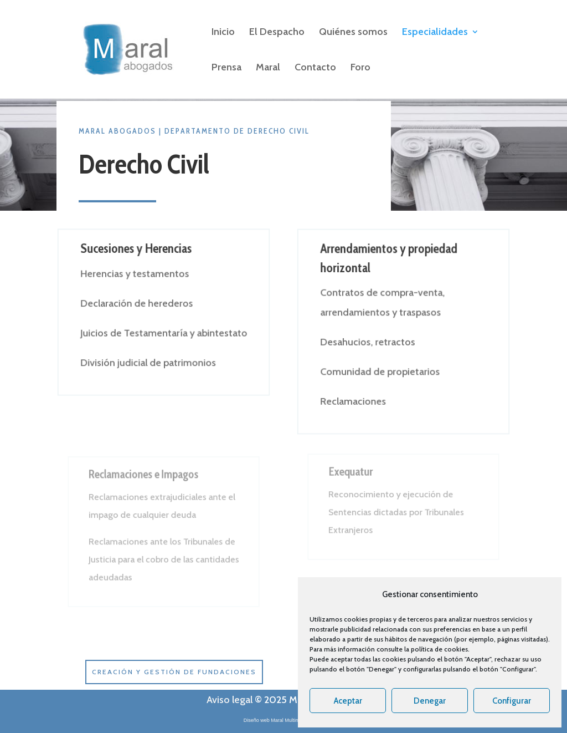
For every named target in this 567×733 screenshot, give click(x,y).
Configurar (511, 701)
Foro (360, 68)
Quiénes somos (353, 33)
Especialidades (435, 33)
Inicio (223, 33)
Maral (268, 68)
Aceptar (348, 701)
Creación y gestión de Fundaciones (174, 672)
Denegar (430, 701)
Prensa (226, 68)
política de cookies (439, 649)
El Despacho (277, 33)
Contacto (315, 68)
